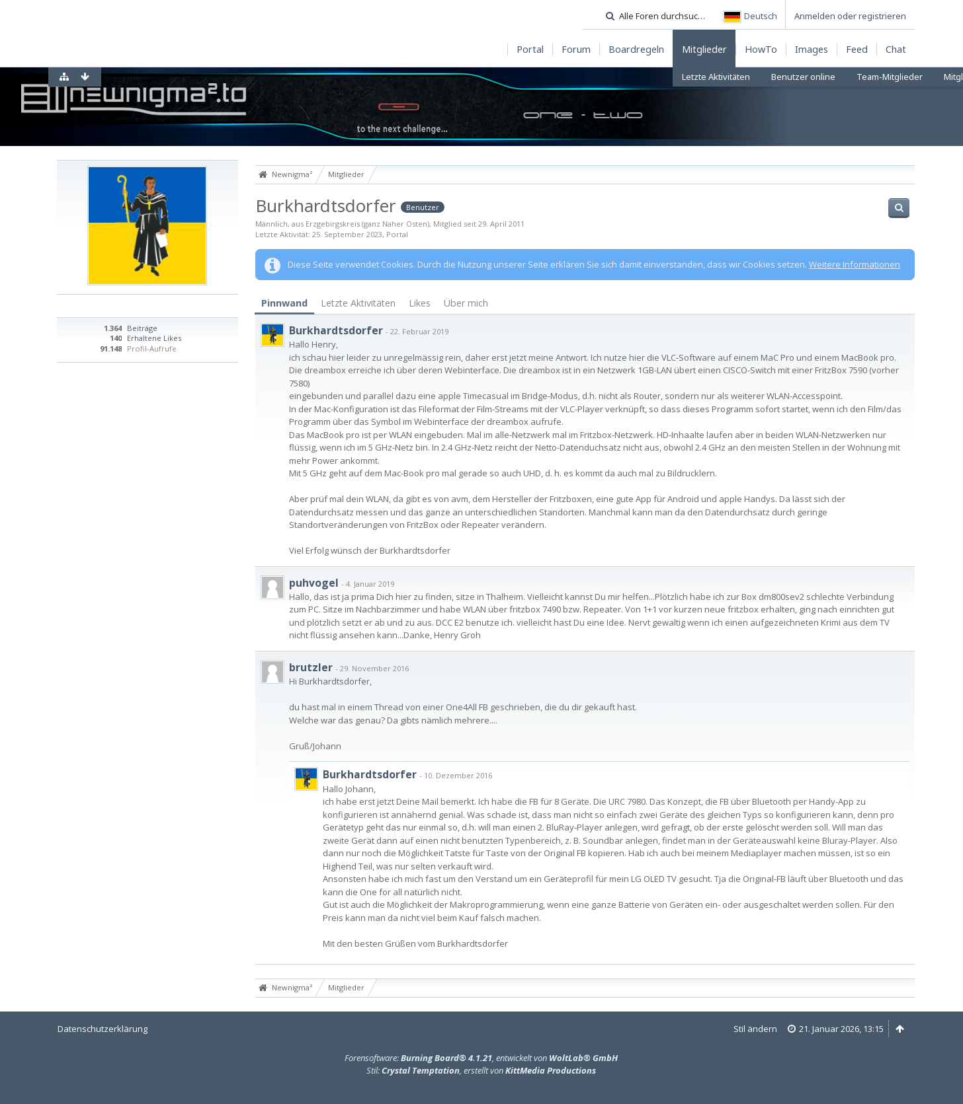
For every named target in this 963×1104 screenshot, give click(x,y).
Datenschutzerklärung (102, 1029)
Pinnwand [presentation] (284, 303)
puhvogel (314, 582)
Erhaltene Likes (154, 338)
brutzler (311, 667)
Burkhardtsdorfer (336, 330)
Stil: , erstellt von (481, 1070)
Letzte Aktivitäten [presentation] (358, 303)
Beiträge (142, 328)
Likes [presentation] (420, 303)
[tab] (284, 304)
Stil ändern (755, 1029)
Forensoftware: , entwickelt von (481, 1058)
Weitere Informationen (854, 264)
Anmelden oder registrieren (850, 16)
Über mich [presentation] (466, 303)
